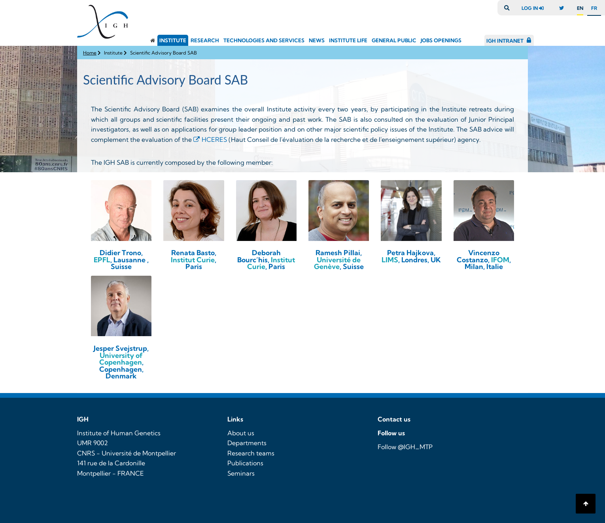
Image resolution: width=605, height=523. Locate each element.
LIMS (390, 260)
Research (205, 40)
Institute (172, 40)
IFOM (500, 260)
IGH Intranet (505, 41)
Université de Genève (337, 263)
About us (240, 433)
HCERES (215, 139)
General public (394, 40)
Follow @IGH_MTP (405, 447)
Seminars (241, 473)
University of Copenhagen (121, 359)
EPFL (102, 260)
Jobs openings (441, 40)
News (317, 40)
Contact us (394, 419)
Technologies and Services (263, 40)
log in (535, 8)
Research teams (250, 453)
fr (594, 8)
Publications (245, 463)
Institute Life (348, 40)
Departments (247, 443)
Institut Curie (193, 260)
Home (89, 53)
